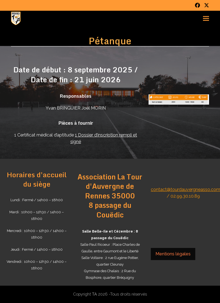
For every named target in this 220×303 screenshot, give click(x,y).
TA (94, 294)
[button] (206, 18)
